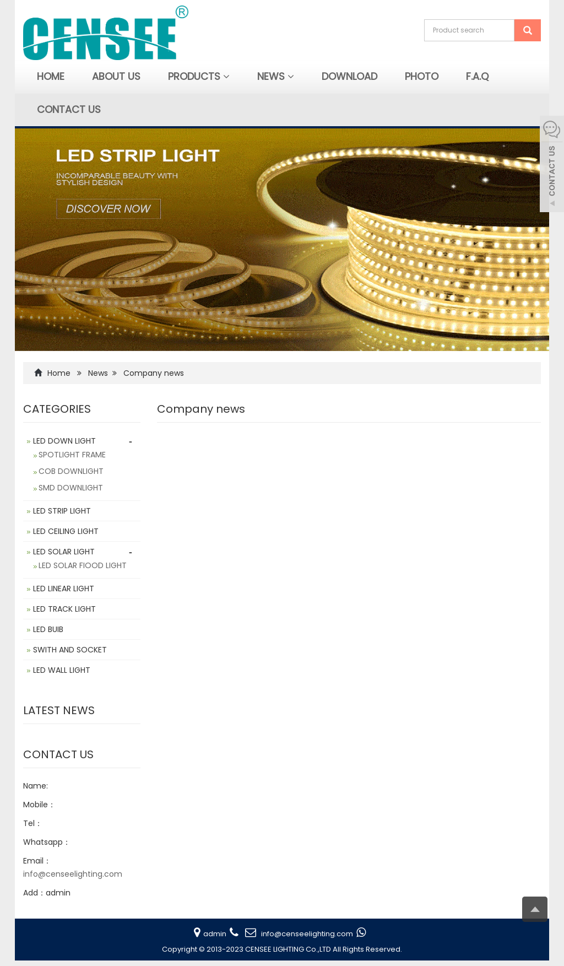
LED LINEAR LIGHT (63, 588)
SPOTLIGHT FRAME (72, 454)
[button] (226, 76)
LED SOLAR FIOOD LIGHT (83, 565)
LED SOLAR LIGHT (64, 551)
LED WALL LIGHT (61, 670)
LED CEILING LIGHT (66, 531)
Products (199, 76)
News (275, 76)
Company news (153, 373)
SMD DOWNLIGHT (71, 487)
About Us (116, 76)
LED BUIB (48, 629)
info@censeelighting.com (72, 873)
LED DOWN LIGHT (64, 440)
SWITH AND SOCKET (70, 649)
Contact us (69, 109)
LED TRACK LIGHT (64, 608)
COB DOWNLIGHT (71, 471)
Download (349, 76)
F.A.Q (477, 76)
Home (50, 76)
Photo (421, 76)
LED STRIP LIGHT (62, 510)
